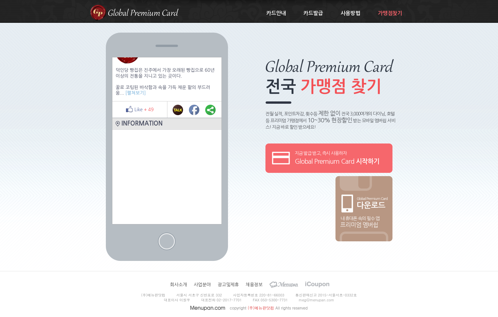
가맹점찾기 (390, 13)
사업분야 (202, 284)
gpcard (98, 12)
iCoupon (317, 284)
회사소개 (178, 284)
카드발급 (313, 13)
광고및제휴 (228, 284)
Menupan (283, 284)
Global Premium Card (143, 12)
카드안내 (276, 13)
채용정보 (254, 284)
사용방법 (350, 13)
